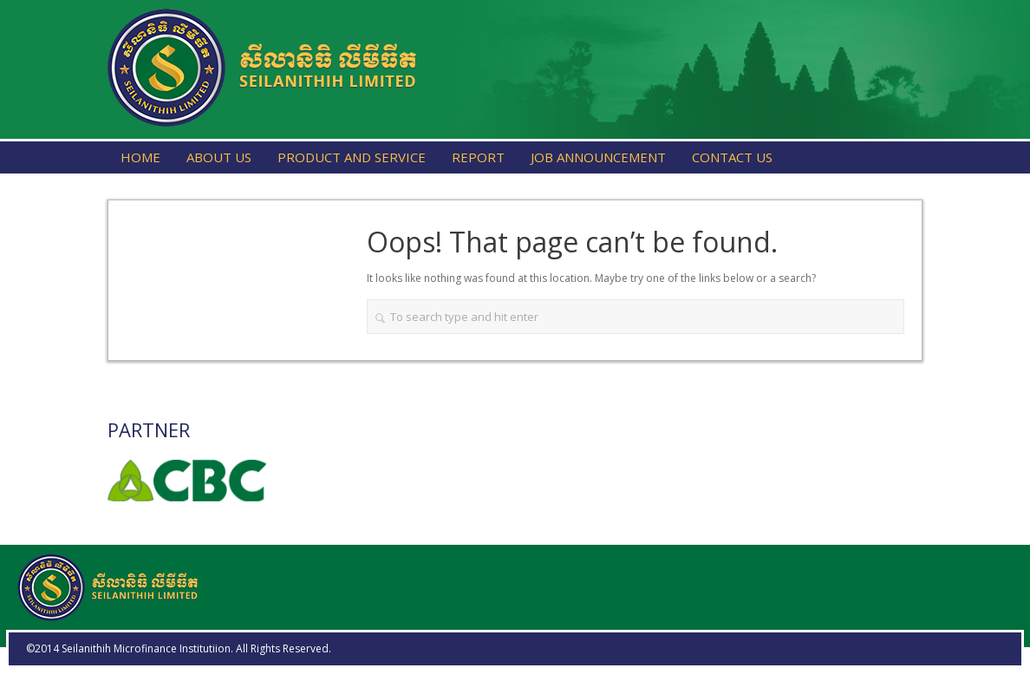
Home (140, 157)
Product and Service (351, 157)
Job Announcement (598, 157)
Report (478, 157)
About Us (218, 157)
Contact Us (732, 157)
